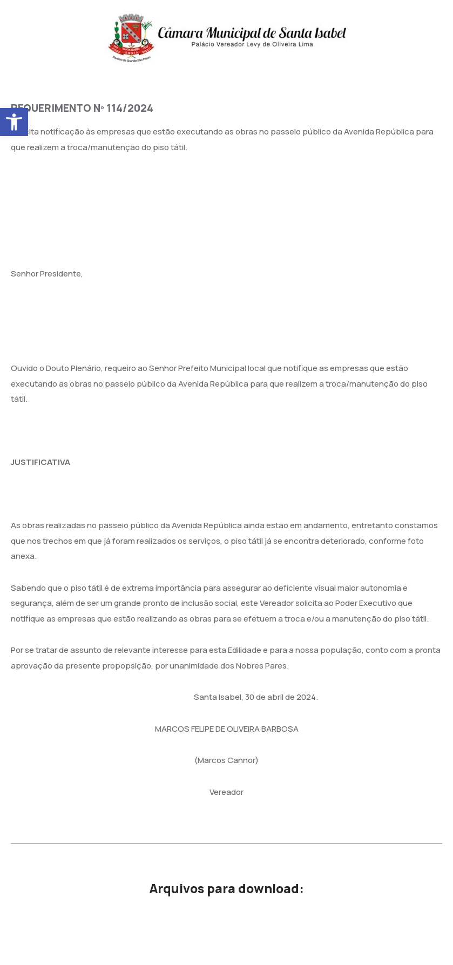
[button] (14, 122)
